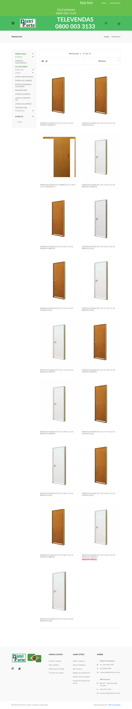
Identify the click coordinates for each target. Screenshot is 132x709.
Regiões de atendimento (81, 673)
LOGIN (103, 3)
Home (106, 37)
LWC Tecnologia (114, 705)
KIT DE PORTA (21, 67)
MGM (20, 122)
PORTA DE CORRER (23, 80)
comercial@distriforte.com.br (110, 672)
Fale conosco (77, 669)
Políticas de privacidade (81, 677)
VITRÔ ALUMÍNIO (22, 94)
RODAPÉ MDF (21, 90)
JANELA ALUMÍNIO (23, 104)
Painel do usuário (55, 661)
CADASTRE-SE (115, 3)
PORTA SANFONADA (24, 77)
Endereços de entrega (56, 669)
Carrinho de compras (56, 673)
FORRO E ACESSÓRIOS (20, 62)
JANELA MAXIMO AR (22, 99)
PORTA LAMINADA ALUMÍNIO (23, 85)
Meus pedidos (54, 665)
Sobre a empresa (79, 661)
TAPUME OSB (21, 108)
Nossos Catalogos (79, 665)
